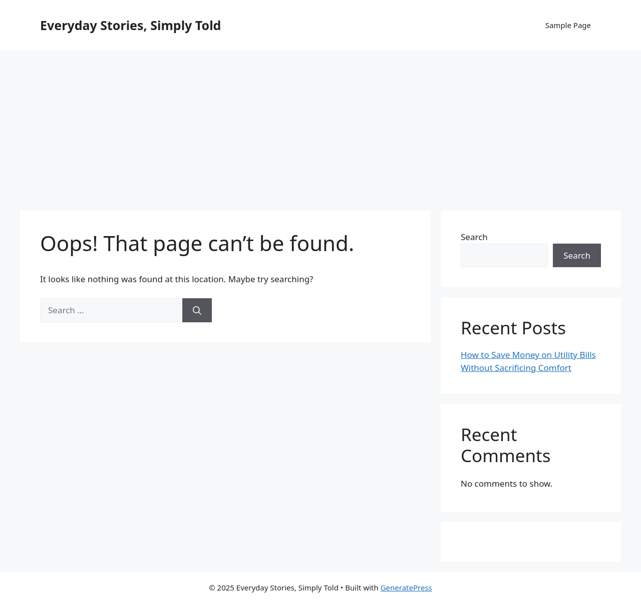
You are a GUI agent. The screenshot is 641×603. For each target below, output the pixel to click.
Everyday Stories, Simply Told (130, 25)
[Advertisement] (320, 125)
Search (474, 237)
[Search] (197, 310)
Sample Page (568, 25)
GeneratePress (406, 587)
